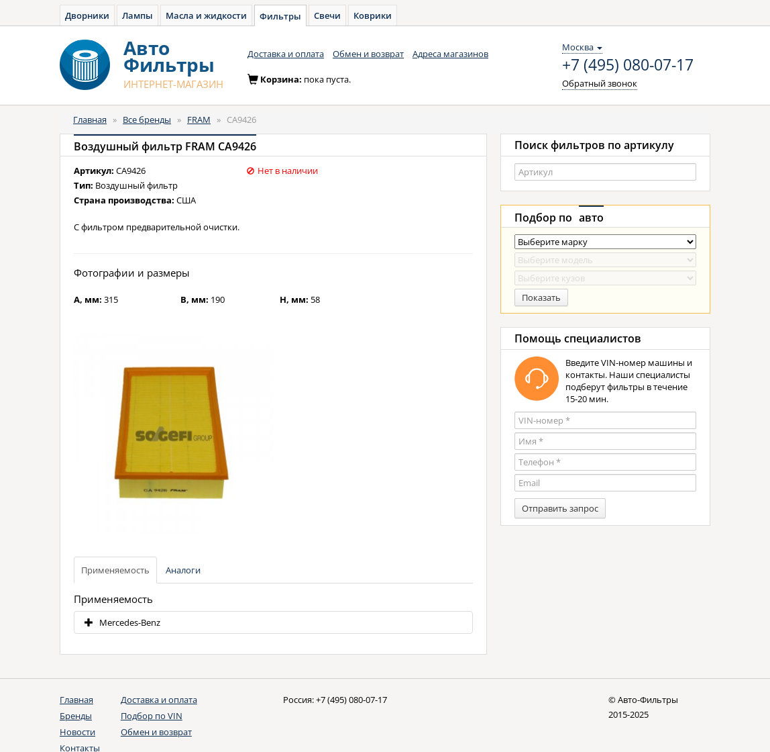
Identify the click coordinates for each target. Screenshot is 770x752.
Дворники (87, 15)
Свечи (327, 15)
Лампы (137, 15)
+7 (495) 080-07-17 (628, 65)
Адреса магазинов (450, 54)
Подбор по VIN (151, 716)
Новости (77, 732)
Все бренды (147, 119)
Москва (582, 47)
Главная (90, 119)
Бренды (76, 716)
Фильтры (280, 16)
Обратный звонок (599, 83)
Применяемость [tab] (115, 570)
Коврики (372, 15)
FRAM (199, 119)
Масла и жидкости (206, 15)
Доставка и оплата (286, 54)
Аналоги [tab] (183, 570)
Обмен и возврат (368, 54)
